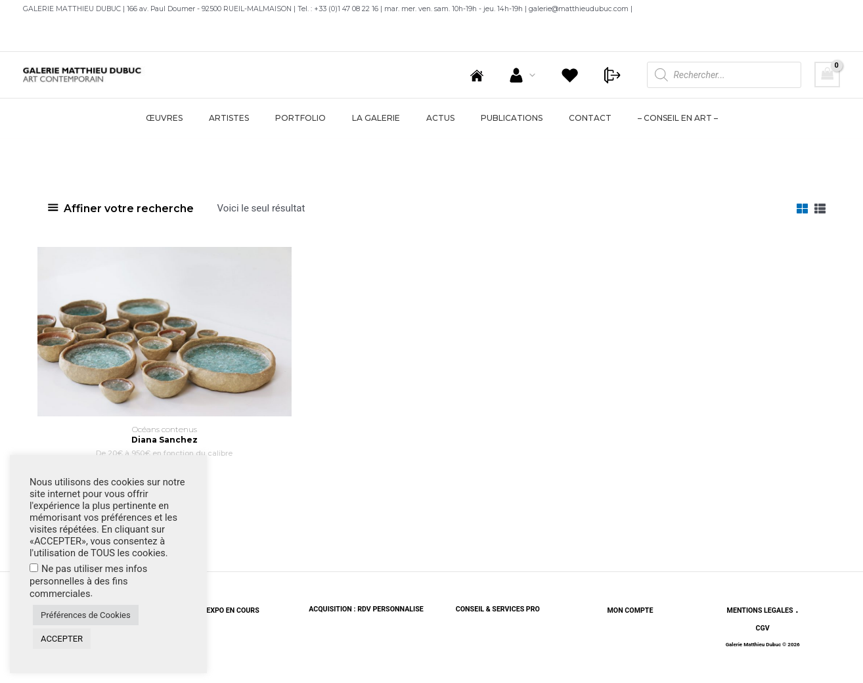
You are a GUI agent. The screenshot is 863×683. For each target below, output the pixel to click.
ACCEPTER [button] (62, 639)
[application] (545, 75)
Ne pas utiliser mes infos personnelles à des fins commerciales (88, 581)
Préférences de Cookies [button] (86, 615)
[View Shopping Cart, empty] (827, 74)
